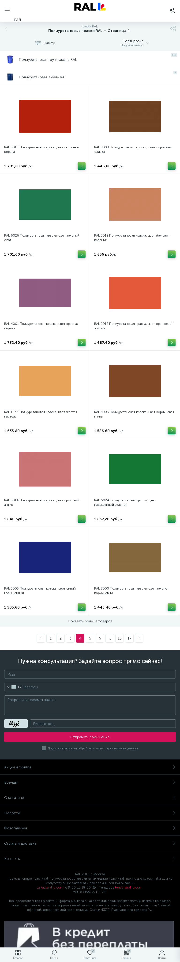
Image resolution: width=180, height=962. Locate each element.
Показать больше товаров (90, 621)
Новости (90, 813)
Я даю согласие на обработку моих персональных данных (93, 748)
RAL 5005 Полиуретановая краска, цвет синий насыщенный (40, 590)
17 (129, 638)
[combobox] (13, 687)
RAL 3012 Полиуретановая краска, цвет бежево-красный (131, 238)
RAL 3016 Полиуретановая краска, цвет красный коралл (41, 149)
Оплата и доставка (90, 843)
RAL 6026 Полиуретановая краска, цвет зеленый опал (41, 238)
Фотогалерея (90, 828)
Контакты (90, 858)
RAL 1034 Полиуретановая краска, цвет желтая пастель (40, 414)
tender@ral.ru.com (128, 887)
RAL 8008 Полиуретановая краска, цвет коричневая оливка (134, 149)
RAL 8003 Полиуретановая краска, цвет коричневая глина (134, 414)
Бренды (90, 782)
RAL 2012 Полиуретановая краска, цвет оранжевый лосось (133, 326)
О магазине (90, 797)
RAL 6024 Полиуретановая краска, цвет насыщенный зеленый (125, 502)
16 (120, 638)
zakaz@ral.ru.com (50, 887)
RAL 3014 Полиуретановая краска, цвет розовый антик (41, 502)
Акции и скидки (90, 767)
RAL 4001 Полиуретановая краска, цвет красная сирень (41, 326)
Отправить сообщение (90, 737)
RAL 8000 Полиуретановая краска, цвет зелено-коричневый (131, 590)
